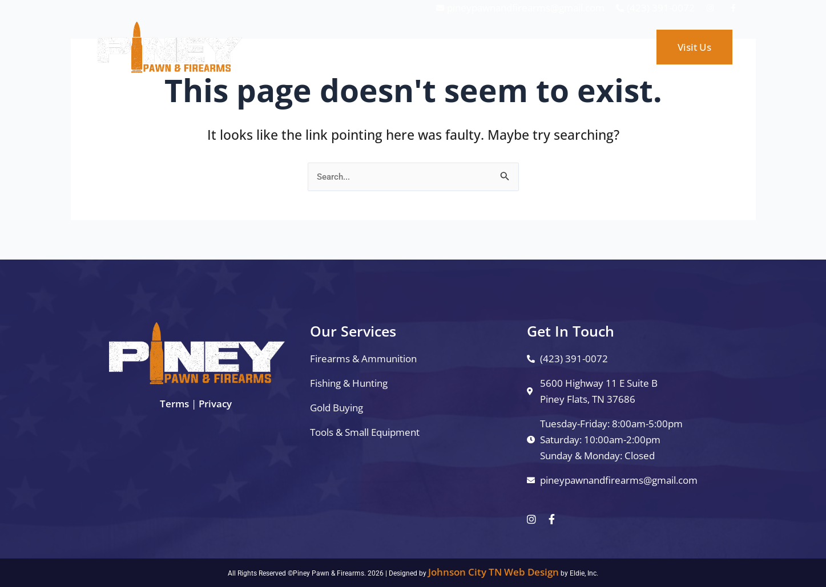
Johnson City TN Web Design (493, 571)
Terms (174, 403)
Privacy (215, 403)
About (532, 47)
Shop (483, 47)
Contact (587, 47)
